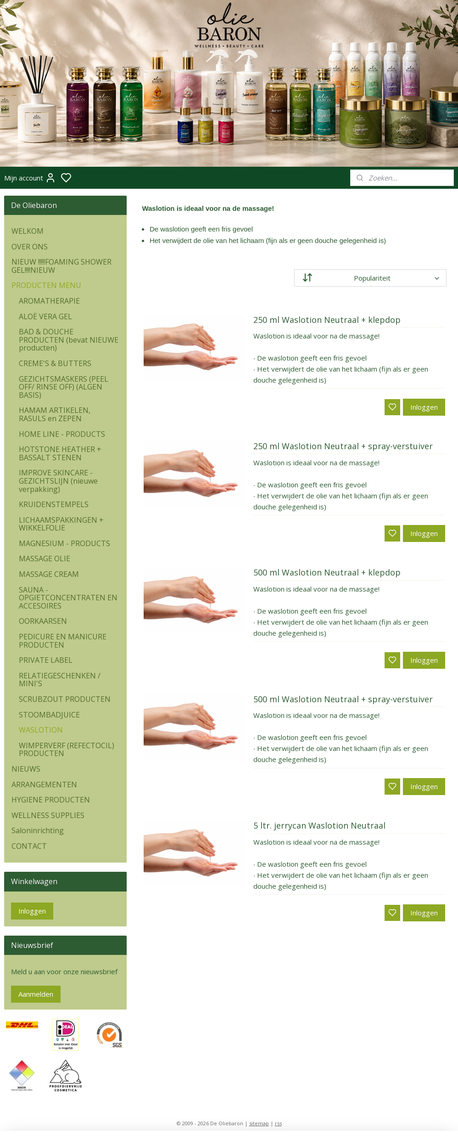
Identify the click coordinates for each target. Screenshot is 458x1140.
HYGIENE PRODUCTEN (50, 800)
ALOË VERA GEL (45, 316)
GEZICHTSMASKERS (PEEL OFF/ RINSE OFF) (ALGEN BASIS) (63, 387)
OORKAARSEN (43, 621)
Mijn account (30, 177)
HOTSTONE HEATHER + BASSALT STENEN (60, 453)
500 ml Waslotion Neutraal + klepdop (327, 573)
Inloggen (424, 407)
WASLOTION (41, 730)
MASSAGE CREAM (49, 574)
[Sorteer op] (371, 278)
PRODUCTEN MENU (46, 285)
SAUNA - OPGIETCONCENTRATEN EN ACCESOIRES (68, 598)
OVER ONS (29, 247)
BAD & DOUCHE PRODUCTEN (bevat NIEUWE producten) (68, 340)
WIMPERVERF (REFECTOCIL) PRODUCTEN (66, 749)
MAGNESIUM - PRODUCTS (64, 543)
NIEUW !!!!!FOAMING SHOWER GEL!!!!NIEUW (61, 266)
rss (278, 1123)
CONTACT (29, 846)
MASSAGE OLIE (44, 558)
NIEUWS (25, 769)
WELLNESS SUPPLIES (47, 815)
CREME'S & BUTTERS (55, 363)
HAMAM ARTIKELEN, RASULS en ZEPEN (54, 414)
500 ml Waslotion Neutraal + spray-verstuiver (343, 699)
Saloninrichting (37, 830)
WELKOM (27, 231)
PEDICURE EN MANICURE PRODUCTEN (62, 641)
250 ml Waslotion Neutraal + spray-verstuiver (343, 446)
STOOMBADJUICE (49, 715)
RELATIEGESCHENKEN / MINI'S (60, 680)
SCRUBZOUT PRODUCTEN (65, 699)
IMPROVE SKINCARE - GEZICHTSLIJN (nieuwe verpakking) (58, 481)
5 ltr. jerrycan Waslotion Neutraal (319, 826)
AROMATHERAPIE (49, 301)
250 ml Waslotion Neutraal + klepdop (327, 320)
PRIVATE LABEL (46, 660)
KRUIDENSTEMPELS (54, 504)
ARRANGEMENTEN (44, 784)
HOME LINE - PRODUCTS (62, 434)
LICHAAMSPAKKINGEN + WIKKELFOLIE (61, 524)
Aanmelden (35, 994)
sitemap (259, 1123)
